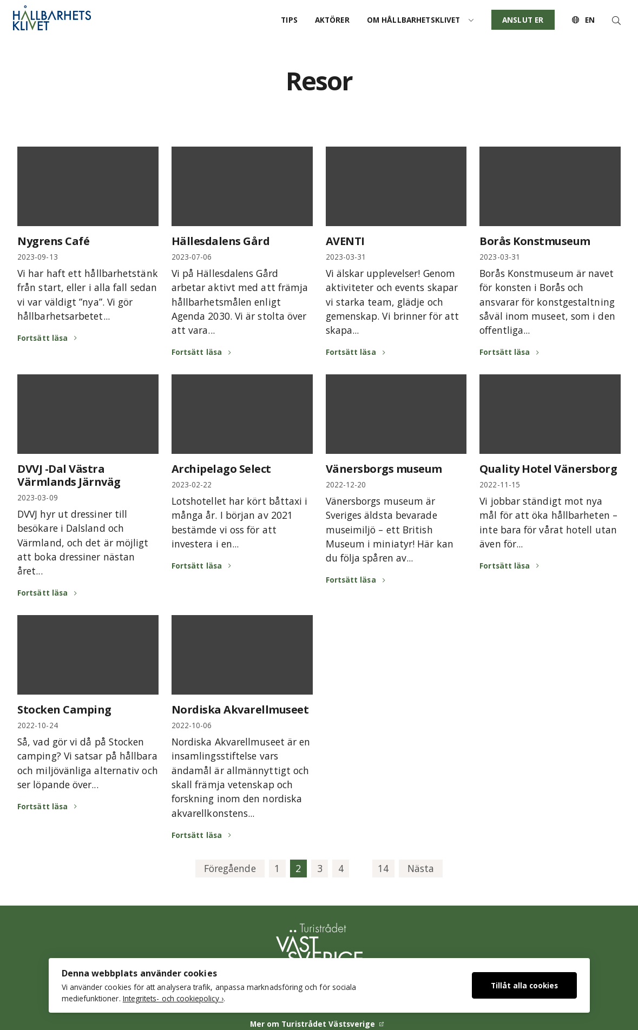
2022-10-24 (37, 725)
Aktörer (332, 20)
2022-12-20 (346, 484)
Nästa (420, 868)
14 (383, 868)
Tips (289, 20)
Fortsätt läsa (42, 338)
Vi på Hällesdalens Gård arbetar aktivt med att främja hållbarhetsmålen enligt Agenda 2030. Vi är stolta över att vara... (240, 302)
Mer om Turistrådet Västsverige (313, 1024)
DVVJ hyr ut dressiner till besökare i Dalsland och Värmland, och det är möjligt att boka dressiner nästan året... (82, 542)
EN (583, 20)
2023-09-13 (37, 257)
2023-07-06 (192, 257)
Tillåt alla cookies (524, 985)
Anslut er (522, 20)
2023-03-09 (37, 497)
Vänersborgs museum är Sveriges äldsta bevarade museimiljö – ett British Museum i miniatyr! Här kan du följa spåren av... (389, 529)
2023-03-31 (346, 257)
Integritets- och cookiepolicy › (173, 998)
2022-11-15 (499, 484)
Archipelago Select (221, 468)
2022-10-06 (192, 725)
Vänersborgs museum (384, 468)
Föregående (230, 868)
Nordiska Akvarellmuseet (240, 709)
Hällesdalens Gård (221, 241)
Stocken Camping (64, 709)
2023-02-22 (192, 484)
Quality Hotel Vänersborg (548, 468)
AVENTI (345, 241)
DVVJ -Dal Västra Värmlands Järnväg (69, 475)
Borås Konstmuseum (534, 241)
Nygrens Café (53, 241)
